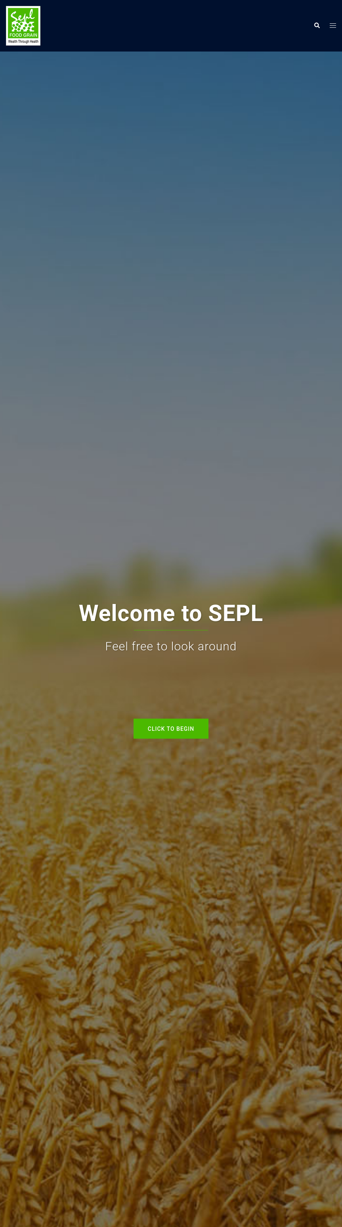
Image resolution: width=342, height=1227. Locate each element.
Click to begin (171, 728)
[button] (316, 26)
